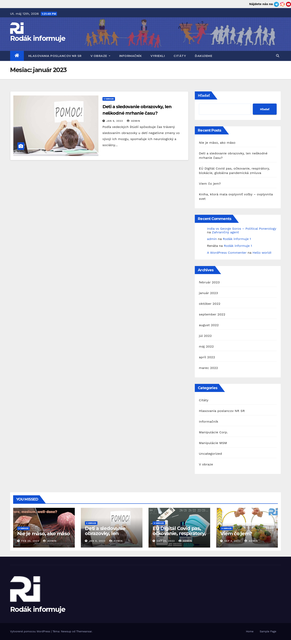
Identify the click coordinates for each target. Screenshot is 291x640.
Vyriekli (158, 56)
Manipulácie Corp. (213, 432)
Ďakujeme (203, 56)
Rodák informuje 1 (237, 239)
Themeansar (84, 631)
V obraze (100, 56)
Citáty (180, 56)
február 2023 (209, 282)
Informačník (130, 56)
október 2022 (209, 304)
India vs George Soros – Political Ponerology (241, 228)
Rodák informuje (37, 38)
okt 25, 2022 (166, 540)
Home (249, 631)
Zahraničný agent (225, 232)
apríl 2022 (207, 357)
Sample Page (268, 631)
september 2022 (212, 314)
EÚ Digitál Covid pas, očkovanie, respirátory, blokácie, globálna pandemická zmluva (179, 535)
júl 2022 (205, 336)
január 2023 (208, 293)
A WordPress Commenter (226, 253)
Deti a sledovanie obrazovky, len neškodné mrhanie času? (107, 535)
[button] (277, 56)
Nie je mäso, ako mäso (217, 143)
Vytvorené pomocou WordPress (30, 631)
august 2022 (209, 325)
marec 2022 (208, 368)
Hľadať (204, 95)
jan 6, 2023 (114, 120)
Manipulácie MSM (213, 443)
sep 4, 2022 (232, 540)
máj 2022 (206, 346)
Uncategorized (210, 454)
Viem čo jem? (210, 183)
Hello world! (261, 253)
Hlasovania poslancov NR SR (55, 56)
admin (133, 120)
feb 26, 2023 (30, 540)
